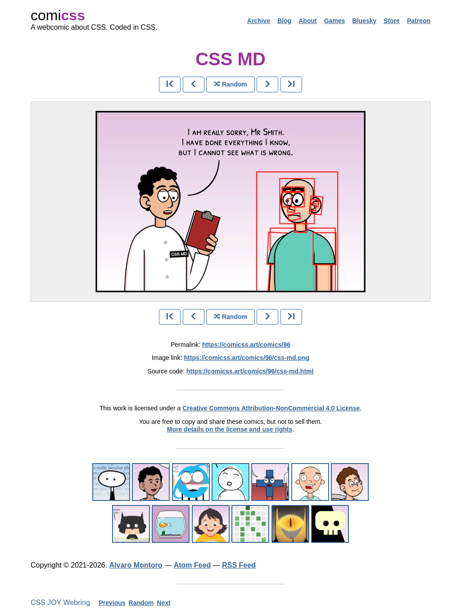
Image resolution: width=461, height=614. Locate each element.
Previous (112, 602)
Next (164, 602)
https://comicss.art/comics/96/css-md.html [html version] (249, 371)
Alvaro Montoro (136, 565)
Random (141, 602)
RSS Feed (239, 565)
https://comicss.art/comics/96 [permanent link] (246, 344)
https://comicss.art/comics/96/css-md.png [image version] (247, 357)
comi (58, 15)
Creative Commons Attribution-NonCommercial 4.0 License (271, 408)
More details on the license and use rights (230, 429)
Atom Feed (192, 565)
